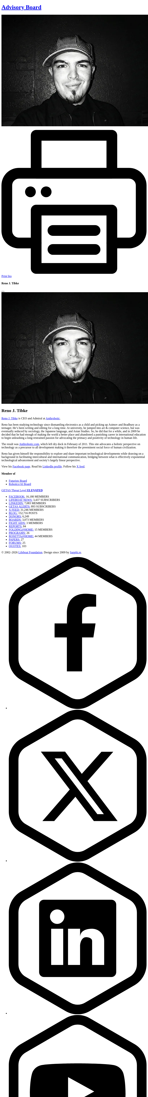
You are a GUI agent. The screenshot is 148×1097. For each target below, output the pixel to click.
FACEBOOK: (17, 496)
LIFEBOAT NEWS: (20, 499)
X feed (80, 466)
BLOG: (13, 513)
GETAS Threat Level (22, 490)
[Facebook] (78, 708)
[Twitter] (78, 860)
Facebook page (21, 466)
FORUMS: (15, 542)
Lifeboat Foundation (30, 552)
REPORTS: (15, 526)
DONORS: (15, 516)
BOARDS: (15, 519)
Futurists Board (18, 480)
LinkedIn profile (52, 466)
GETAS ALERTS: (19, 506)
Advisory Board (21, 7)
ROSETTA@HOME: (21, 536)
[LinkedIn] (78, 1013)
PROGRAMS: (17, 532)
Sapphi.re (75, 552)
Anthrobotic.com (29, 444)
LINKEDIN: (16, 503)
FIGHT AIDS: (17, 523)
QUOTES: (15, 546)
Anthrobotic (53, 418)
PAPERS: (14, 539)
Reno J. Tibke (9, 418)
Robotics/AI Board (20, 484)
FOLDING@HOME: (21, 529)
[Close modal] (2, 291)
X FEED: (14, 509)
